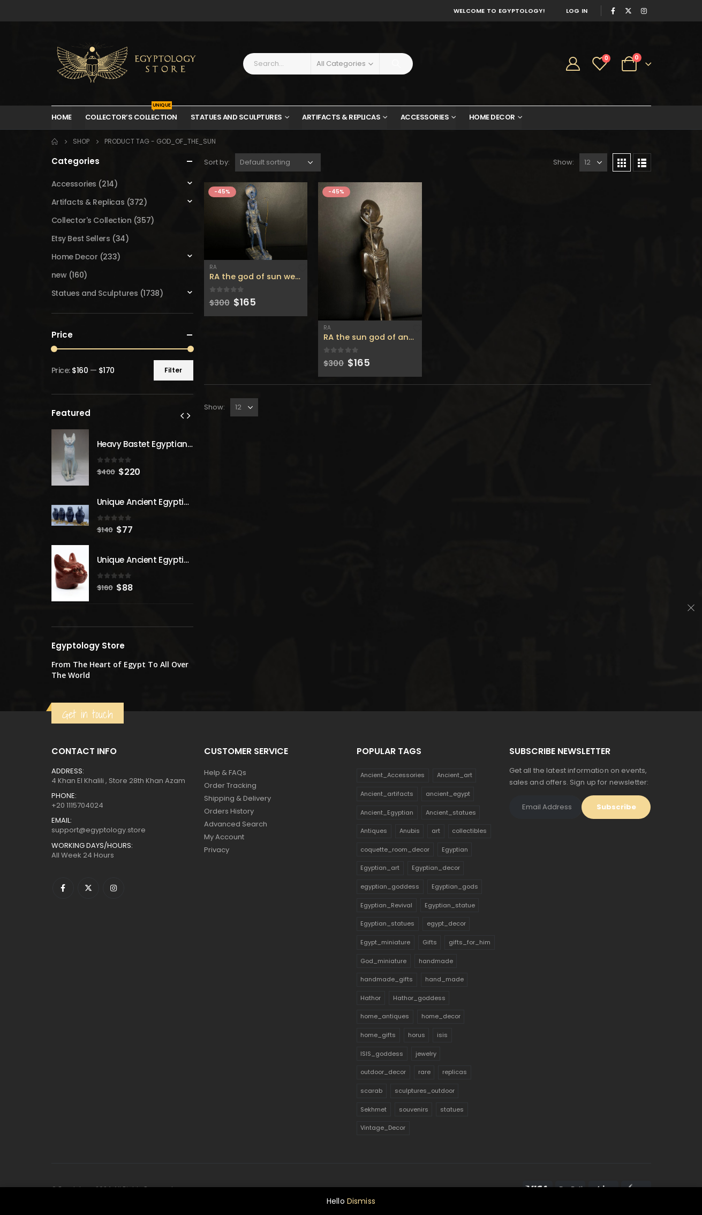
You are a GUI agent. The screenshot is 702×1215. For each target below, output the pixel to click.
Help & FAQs (225, 772)
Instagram (113, 888)
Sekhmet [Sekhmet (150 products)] (373, 1109)
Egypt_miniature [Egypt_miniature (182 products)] (385, 942)
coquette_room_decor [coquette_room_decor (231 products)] (394, 849)
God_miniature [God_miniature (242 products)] (383, 961)
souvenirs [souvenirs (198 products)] (413, 1109)
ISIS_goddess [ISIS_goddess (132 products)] (381, 1053)
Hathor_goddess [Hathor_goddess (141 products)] (419, 998)
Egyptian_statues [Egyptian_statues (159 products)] (387, 923)
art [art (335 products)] (436, 830)
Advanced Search (235, 824)
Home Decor (492, 117)
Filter (173, 370)
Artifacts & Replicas (341, 117)
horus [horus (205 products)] (416, 1035)
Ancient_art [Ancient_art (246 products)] (454, 775)
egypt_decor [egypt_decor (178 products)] (446, 923)
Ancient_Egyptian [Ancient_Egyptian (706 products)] (386, 812)
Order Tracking (230, 785)
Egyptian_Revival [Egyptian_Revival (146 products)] (386, 905)
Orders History (229, 811)
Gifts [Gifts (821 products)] (429, 942)
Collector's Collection (91, 220)
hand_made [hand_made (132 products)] (444, 979)
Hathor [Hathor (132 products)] (370, 998)
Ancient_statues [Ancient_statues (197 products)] (451, 812)
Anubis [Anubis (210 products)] (409, 830)
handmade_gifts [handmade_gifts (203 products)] (386, 979)
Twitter (88, 888)
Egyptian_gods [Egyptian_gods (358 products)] (455, 886)
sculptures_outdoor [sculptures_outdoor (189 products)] (425, 1090)
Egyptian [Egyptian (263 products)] (455, 849)
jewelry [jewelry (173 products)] (426, 1053)
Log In (577, 10)
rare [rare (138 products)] (424, 1072)
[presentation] (182, 415)
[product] (256, 221)
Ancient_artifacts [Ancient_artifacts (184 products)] (386, 793)
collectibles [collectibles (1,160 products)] (469, 830)
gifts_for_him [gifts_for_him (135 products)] (469, 942)
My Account (224, 837)
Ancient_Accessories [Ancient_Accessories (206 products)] (392, 775)
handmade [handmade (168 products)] (436, 961)
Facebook (63, 888)
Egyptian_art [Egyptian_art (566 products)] (379, 867)
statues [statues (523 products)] (452, 1109)
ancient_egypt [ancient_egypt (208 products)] (448, 793)
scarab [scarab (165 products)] (371, 1090)
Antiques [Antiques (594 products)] (373, 830)
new (59, 275)
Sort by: (217, 162)
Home (61, 117)
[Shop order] (278, 162)
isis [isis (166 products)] (442, 1035)
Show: (563, 162)
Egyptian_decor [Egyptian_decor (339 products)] (436, 867)
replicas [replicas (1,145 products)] (454, 1072)
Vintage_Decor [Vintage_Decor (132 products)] (382, 1127)
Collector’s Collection (131, 114)
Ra (213, 267)
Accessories (425, 117)
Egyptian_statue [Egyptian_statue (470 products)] (450, 905)
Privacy (216, 850)
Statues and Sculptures (236, 117)
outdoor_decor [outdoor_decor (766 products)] (383, 1072)
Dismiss (361, 1201)
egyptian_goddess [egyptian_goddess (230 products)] (389, 886)
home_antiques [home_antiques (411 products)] (384, 1016)
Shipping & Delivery (237, 798)
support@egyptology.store (98, 830)
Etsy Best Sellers (80, 238)
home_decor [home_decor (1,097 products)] (441, 1016)
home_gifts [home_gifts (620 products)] (378, 1035)
